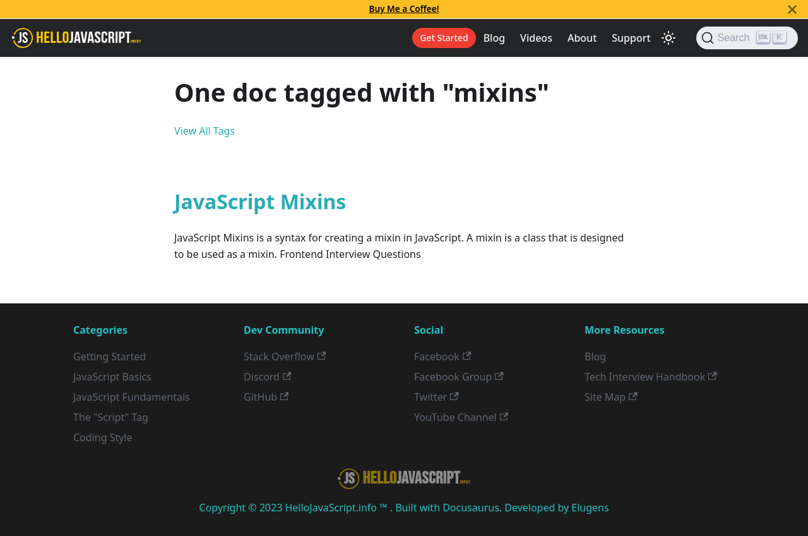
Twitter (436, 397)
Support (631, 38)
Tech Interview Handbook (651, 377)
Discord (267, 377)
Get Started (444, 38)
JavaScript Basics (112, 377)
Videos (536, 38)
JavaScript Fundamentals (131, 397)
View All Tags (204, 131)
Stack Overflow (285, 356)
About (582, 38)
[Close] (792, 9)
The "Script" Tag (110, 417)
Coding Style (103, 437)
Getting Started (109, 356)
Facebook (442, 356)
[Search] (747, 38)
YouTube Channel (461, 417)
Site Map (611, 397)
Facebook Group (459, 377)
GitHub (266, 397)
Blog (494, 38)
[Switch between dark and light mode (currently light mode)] (668, 38)
